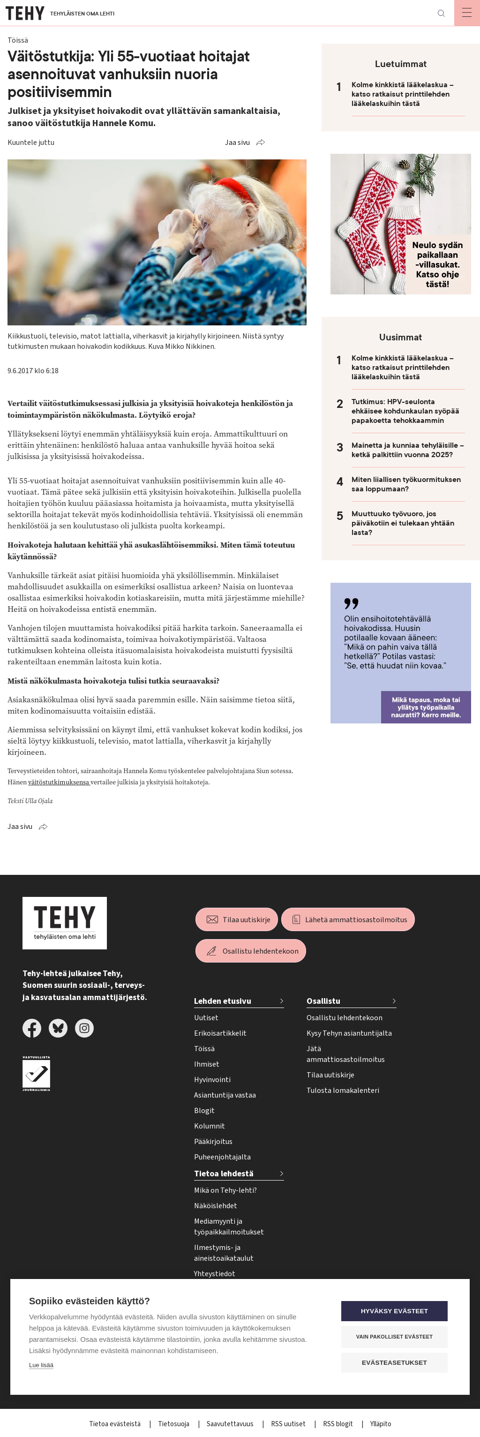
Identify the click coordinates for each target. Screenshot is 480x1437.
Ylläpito (380, 1424)
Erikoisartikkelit (220, 1033)
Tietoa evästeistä (115, 1424)
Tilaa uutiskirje (246, 920)
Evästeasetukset (394, 1362)
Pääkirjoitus (213, 1141)
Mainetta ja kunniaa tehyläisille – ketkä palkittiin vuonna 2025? (408, 450)
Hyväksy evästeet (394, 1311)
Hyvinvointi (212, 1080)
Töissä (204, 1049)
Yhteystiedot (214, 1274)
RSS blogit (338, 1424)
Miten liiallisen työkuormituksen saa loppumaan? (406, 484)
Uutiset (206, 1018)
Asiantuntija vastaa (225, 1095)
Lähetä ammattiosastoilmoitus (356, 920)
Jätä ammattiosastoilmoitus (346, 1054)
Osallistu (323, 1001)
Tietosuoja (174, 1424)
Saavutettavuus (231, 1424)
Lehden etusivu (222, 1001)
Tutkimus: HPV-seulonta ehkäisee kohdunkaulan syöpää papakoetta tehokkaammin (405, 411)
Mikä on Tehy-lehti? (225, 1190)
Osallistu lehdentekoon (261, 951)
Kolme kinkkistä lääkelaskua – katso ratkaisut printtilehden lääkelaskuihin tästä (403, 94)
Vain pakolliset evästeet (394, 1336)
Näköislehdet (215, 1206)
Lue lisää (41, 1365)
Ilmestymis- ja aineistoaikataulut (224, 1253)
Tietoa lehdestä (224, 1174)
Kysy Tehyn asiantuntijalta (349, 1033)
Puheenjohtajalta (222, 1157)
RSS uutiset (289, 1424)
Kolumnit (209, 1126)
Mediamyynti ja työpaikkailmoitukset (229, 1226)
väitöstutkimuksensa (59, 782)
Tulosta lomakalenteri (343, 1090)
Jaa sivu (237, 142)
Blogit (204, 1111)
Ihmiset (206, 1064)
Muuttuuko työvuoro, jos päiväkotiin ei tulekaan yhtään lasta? (403, 523)
